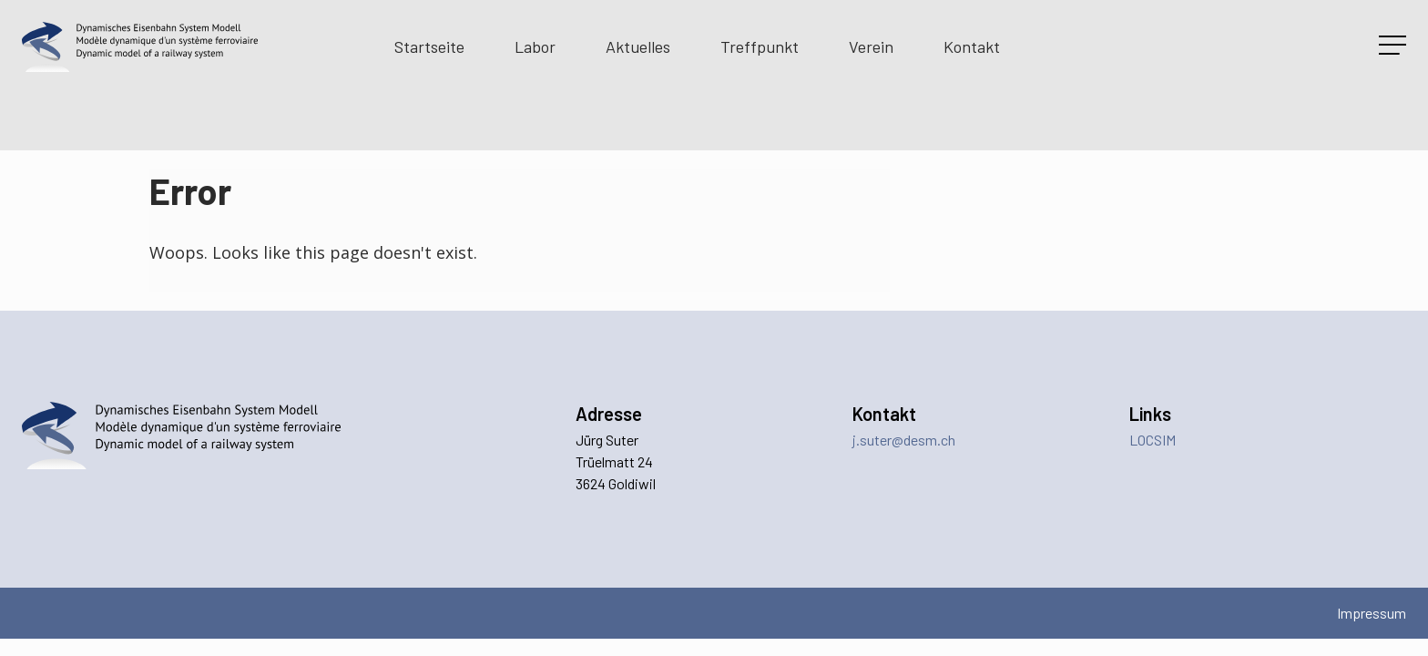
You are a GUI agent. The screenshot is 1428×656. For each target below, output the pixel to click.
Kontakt (972, 46)
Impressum (1371, 612)
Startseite (429, 46)
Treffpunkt (759, 46)
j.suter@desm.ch (903, 439)
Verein (871, 46)
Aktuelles (638, 46)
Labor (535, 46)
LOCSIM (1152, 439)
